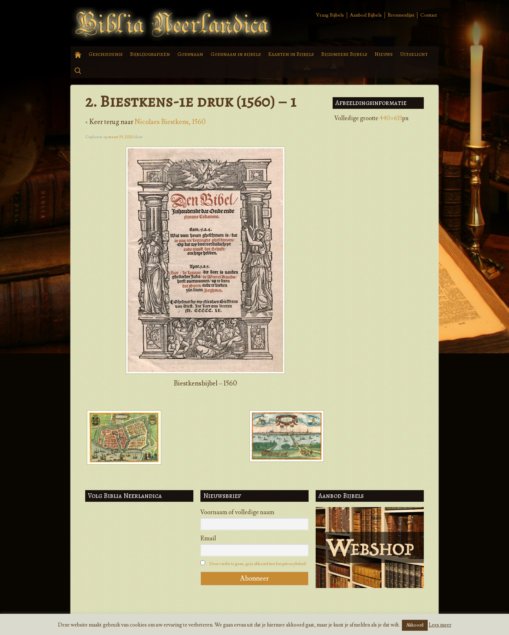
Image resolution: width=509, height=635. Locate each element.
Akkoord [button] (414, 625)
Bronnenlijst (401, 15)
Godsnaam (190, 54)
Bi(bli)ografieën (150, 54)
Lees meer (440, 625)
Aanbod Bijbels (366, 15)
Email (208, 538)
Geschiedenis (106, 54)
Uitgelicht (414, 54)
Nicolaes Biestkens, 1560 (170, 122)
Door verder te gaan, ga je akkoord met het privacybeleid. (258, 563)
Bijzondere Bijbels (344, 54)
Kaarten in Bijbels (291, 54)
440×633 (390, 118)
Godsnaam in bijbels (236, 54)
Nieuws (384, 54)
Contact (428, 15)
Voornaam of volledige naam (237, 512)
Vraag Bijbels (330, 15)
